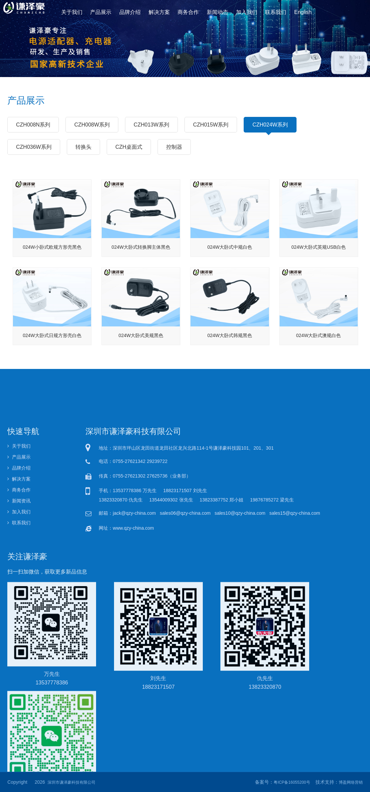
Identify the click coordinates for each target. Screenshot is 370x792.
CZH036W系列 (34, 146)
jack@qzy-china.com (134, 656)
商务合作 (188, 11)
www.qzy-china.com (133, 670)
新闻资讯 (19, 643)
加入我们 (243, 11)
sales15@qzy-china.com (294, 656)
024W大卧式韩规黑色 (229, 347)
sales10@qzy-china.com (239, 656)
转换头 (83, 146)
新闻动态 (216, 11)
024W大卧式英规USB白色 (318, 259)
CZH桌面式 (128, 146)
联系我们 (271, 11)
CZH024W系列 (270, 127)
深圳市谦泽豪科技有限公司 (71, 782)
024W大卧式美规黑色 (141, 347)
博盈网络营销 (351, 782)
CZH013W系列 (151, 124)
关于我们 (77, 11)
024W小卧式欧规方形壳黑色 (52, 259)
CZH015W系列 (211, 124)
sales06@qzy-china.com (185, 656)
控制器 (174, 146)
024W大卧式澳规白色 (318, 347)
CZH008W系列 (92, 124)
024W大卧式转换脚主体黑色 (141, 259)
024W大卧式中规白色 (229, 259)
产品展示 (105, 11)
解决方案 (160, 11)
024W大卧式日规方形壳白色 (52, 347)
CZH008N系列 (33, 124)
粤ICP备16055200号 (292, 782)
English (297, 11)
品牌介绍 (132, 11)
